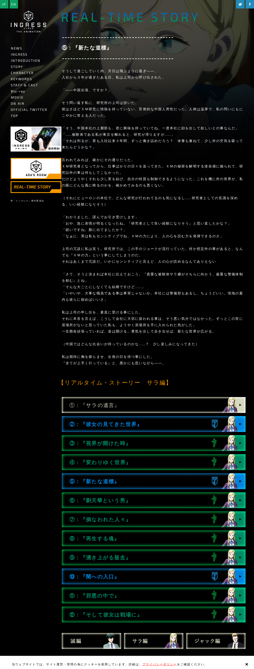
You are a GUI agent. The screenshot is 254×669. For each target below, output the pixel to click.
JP (4, 4)
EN (13, 4)
